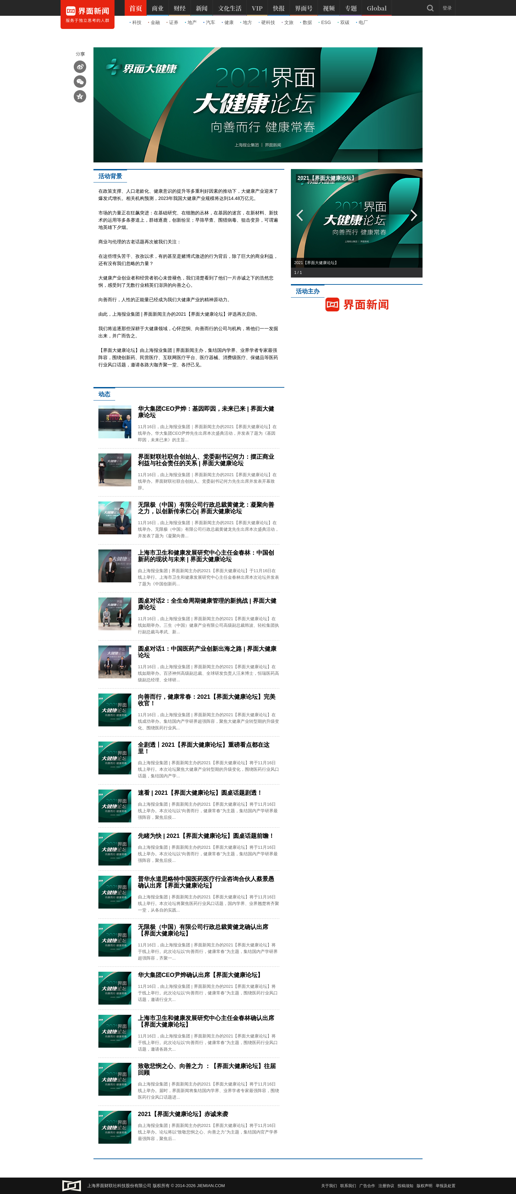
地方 (246, 22)
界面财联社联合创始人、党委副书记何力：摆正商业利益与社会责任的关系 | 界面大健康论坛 (206, 460)
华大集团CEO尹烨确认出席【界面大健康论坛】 (200, 975)
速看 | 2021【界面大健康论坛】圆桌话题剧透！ (200, 793)
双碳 (343, 22)
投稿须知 (405, 1185)
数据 (306, 22)
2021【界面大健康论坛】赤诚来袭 (183, 1114)
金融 (154, 22)
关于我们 (329, 1185)
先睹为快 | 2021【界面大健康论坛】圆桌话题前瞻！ (206, 836)
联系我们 (348, 1185)
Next (414, 215)
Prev (299, 215)
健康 (228, 22)
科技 (136, 22)
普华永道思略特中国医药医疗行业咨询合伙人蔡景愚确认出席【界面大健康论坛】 (206, 882)
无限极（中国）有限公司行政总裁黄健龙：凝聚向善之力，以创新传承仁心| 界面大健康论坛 (206, 508)
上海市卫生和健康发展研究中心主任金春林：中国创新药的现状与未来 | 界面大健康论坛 (206, 556)
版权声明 (424, 1185)
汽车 (209, 22)
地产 (191, 22)
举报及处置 (445, 1185)
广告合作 (367, 1185)
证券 (172, 22)
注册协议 (386, 1185)
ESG (325, 22)
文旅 (288, 22)
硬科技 (267, 22)
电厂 (362, 22)
